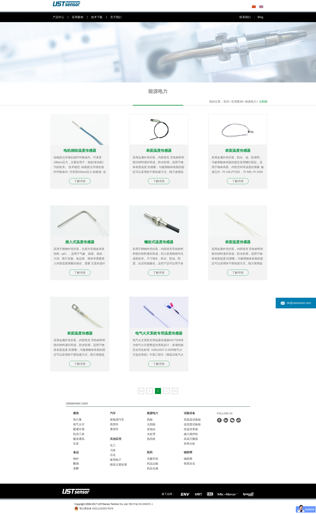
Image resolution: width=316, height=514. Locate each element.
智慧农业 (189, 463)
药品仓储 (152, 468)
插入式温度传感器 (79, 242)
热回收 (151, 438)
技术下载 (100, 17)
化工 (113, 445)
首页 (226, 101)
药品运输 (152, 463)
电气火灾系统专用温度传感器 (158, 333)
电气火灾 (78, 424)
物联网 (188, 458)
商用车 (114, 424)
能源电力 (250, 101)
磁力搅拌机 (191, 434)
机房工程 (78, 434)
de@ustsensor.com (296, 303)
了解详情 (79, 181)
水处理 (151, 434)
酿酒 (76, 463)
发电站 (151, 429)
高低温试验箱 (192, 419)
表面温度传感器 (159, 151)
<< (141, 391)
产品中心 (62, 17)
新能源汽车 (117, 419)
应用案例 (81, 17)
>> (175, 391)
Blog (260, 17)
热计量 (77, 419)
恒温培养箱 (191, 429)
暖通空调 (78, 429)
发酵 (76, 468)
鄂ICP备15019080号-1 (141, 504)
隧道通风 (78, 438)
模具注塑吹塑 (118, 464)
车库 (76, 443)
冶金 (113, 450)
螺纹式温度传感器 (158, 242)
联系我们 (248, 17)
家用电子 (115, 459)
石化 (113, 455)
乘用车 (114, 429)
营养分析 (189, 443)
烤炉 (76, 458)
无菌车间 (152, 458)
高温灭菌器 (191, 438)
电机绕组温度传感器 (79, 151)
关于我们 (116, 17)
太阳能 (151, 424)
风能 (150, 419)
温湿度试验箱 (192, 424)
